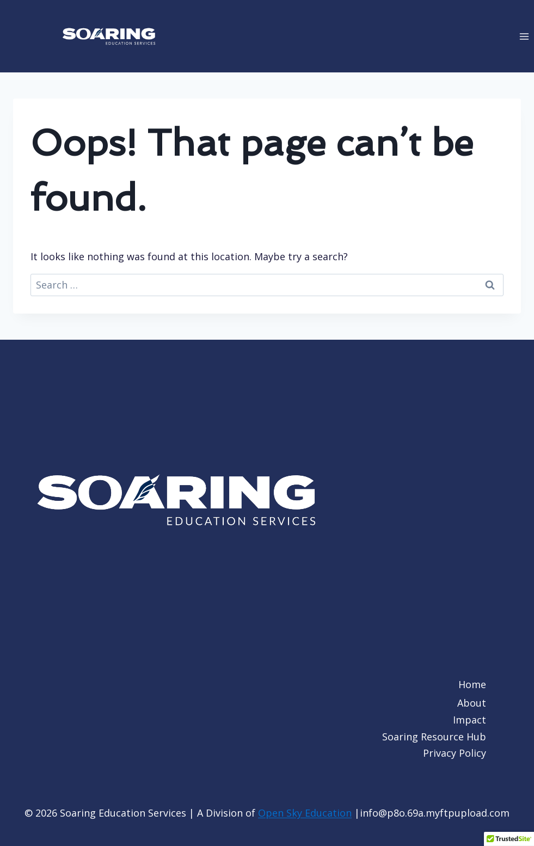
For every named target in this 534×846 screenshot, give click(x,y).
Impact (469, 719)
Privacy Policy (454, 752)
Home (472, 684)
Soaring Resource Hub (434, 736)
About (471, 702)
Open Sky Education (305, 812)
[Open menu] (524, 36)
